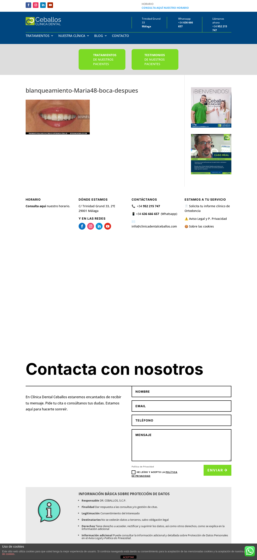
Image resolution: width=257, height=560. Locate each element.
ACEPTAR (128, 557)
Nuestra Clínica (71, 36)
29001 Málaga (88, 211)
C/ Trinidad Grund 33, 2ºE (97, 206)
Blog (98, 36)
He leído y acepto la (154, 473)
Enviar (215, 470)
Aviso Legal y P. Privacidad (208, 219)
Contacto (120, 36)
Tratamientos (37, 36)
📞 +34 (146, 206)
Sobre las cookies (201, 226)
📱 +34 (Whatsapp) (154, 214)
